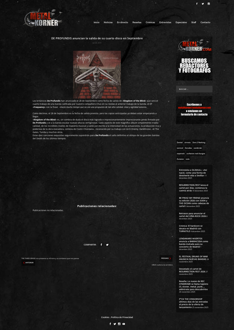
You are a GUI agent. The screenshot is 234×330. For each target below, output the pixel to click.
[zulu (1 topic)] (187, 158)
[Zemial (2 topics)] (179, 141)
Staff (193, 22)
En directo (122, 22)
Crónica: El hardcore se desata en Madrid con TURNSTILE (191, 228)
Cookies (105, 316)
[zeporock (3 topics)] (180, 152)
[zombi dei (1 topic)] (198, 147)
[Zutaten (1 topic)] (180, 158)
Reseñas (137, 22)
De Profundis (53, 100)
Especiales (181, 22)
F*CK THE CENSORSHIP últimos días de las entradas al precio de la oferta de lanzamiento (193, 302)
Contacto (205, 22)
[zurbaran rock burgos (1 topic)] (196, 152)
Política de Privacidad (122, 316)
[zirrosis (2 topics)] (187, 141)
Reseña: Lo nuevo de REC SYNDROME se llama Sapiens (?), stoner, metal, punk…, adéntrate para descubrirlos (193, 284)
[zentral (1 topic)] (180, 147)
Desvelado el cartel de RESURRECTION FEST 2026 (192, 269)
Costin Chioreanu (85, 128)
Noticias (108, 22)
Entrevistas (165, 22)
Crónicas (150, 22)
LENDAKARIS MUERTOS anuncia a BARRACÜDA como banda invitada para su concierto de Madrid (193, 242)
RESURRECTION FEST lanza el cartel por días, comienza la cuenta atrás (193, 187)
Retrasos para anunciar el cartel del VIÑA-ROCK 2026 (192, 214)
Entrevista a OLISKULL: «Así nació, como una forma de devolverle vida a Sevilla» (193, 172)
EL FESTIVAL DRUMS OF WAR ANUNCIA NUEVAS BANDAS (193, 257)
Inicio (96, 22)
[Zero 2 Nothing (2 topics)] (199, 141)
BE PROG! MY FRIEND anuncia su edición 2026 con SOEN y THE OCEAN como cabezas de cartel (194, 201)
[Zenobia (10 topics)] (188, 147)
